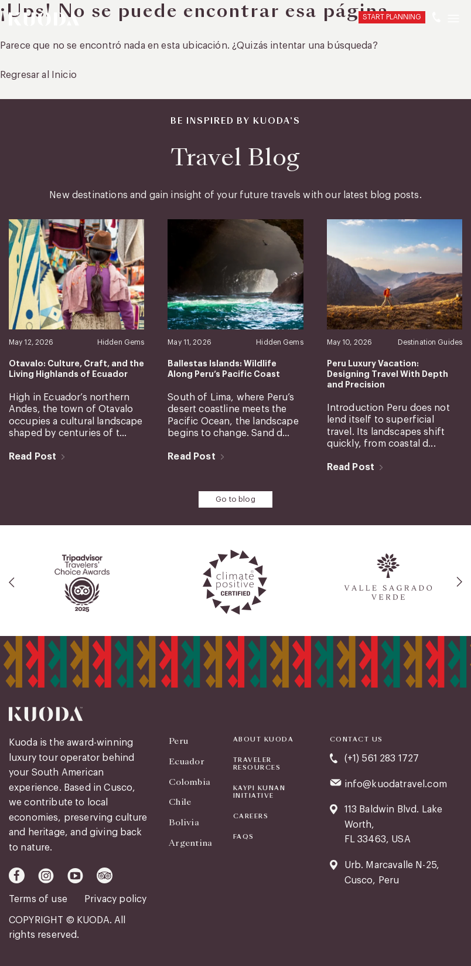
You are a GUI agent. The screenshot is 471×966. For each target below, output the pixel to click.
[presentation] (12, 581)
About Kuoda (263, 740)
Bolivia (184, 822)
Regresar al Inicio (38, 75)
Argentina (191, 842)
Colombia (189, 781)
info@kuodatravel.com (395, 783)
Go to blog (235, 498)
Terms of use (39, 899)
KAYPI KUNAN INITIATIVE (259, 792)
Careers (251, 816)
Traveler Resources (257, 764)
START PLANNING (392, 17)
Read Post (32, 456)
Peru (178, 741)
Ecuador (186, 761)
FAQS (243, 837)
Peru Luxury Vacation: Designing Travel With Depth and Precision (387, 374)
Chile (180, 802)
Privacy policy (115, 899)
